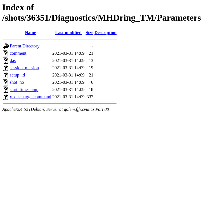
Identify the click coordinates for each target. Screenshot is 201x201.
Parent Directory (24, 46)
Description (105, 32)
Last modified (68, 32)
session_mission (24, 67)
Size (89, 32)
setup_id (17, 75)
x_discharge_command (30, 96)
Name (30, 32)
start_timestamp (24, 89)
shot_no (17, 82)
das (13, 60)
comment (18, 53)
